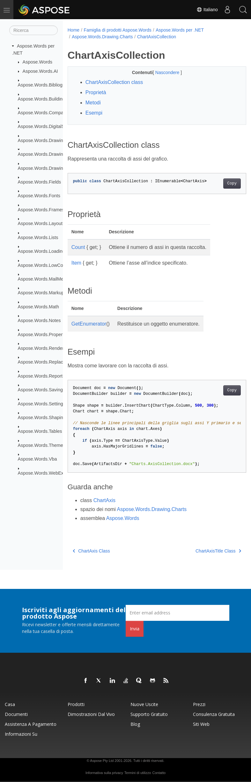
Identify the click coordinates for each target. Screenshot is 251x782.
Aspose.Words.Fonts (39, 195)
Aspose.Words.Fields (39, 181)
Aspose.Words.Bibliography (46, 84)
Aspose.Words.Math (38, 306)
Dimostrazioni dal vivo (91, 714)
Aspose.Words (37, 61)
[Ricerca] (33, 30)
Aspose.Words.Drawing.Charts (49, 154)
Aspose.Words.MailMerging (46, 279)
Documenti (16, 714)
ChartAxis (104, 500)
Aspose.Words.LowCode (43, 264)
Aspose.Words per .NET (180, 30)
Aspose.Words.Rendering (44, 348)
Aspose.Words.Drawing (42, 140)
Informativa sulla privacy (104, 773)
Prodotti (76, 704)
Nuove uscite (144, 704)
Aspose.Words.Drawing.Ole (46, 167)
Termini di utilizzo (137, 773)
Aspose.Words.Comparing (44, 112)
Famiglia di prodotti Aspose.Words (117, 30)
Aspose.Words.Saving (40, 389)
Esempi (93, 113)
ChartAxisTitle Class (205, 550)
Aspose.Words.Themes (41, 445)
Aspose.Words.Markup (41, 292)
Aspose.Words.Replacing (43, 362)
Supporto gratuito (149, 714)
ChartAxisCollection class (114, 82)
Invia (134, 629)
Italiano (207, 9)
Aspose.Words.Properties (44, 334)
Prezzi (199, 704)
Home (73, 30)
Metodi (93, 102)
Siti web (201, 724)
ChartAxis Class (91, 550)
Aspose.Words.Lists (38, 237)
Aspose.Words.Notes (39, 320)
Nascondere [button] (161, 72)
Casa (10, 704)
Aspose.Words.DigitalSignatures (51, 126)
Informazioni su (21, 734)
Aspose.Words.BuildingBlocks (48, 98)
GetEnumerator (88, 324)
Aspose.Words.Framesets (44, 209)
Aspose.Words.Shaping (42, 417)
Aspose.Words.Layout (40, 223)
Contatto (159, 773)
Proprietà (95, 92)
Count (78, 247)
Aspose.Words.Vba (37, 459)
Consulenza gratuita (214, 714)
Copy (219, 183)
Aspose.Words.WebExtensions (49, 472)
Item (76, 263)
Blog (135, 724)
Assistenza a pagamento (30, 724)
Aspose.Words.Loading (41, 251)
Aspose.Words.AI (40, 71)
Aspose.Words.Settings (41, 403)
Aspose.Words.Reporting (43, 376)
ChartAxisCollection (156, 36)
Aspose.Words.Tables (40, 431)
